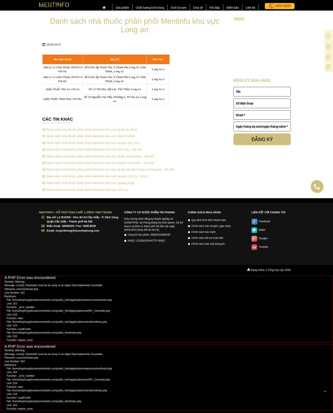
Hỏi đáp (211, 5)
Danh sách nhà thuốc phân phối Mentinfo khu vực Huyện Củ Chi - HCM (94, 176)
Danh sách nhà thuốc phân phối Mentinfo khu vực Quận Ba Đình (89, 129)
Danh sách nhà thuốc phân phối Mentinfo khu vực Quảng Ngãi (88, 183)
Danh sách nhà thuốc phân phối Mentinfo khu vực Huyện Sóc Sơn (91, 143)
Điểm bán (231, 5)
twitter (258, 229)
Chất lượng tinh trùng (142, 5)
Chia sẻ (194, 5)
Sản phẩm (113, 5)
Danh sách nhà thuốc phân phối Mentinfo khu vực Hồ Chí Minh (88, 136)
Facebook (260, 221)
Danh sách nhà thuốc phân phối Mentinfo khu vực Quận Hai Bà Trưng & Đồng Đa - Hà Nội (108, 169)
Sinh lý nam (173, 5)
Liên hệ (249, 5)
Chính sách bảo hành (203, 232)
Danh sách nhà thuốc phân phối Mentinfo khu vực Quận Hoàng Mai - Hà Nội (98, 156)
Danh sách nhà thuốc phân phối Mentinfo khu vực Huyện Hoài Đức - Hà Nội (98, 163)
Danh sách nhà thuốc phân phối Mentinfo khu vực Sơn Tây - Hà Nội (92, 149)
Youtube (259, 246)
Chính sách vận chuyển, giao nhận (211, 226)
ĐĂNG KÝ (262, 139)
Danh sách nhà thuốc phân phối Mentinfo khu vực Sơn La (85, 189)
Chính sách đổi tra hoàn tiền (207, 237)
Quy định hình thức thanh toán (208, 220)
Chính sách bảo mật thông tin (208, 243)
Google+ (259, 238)
